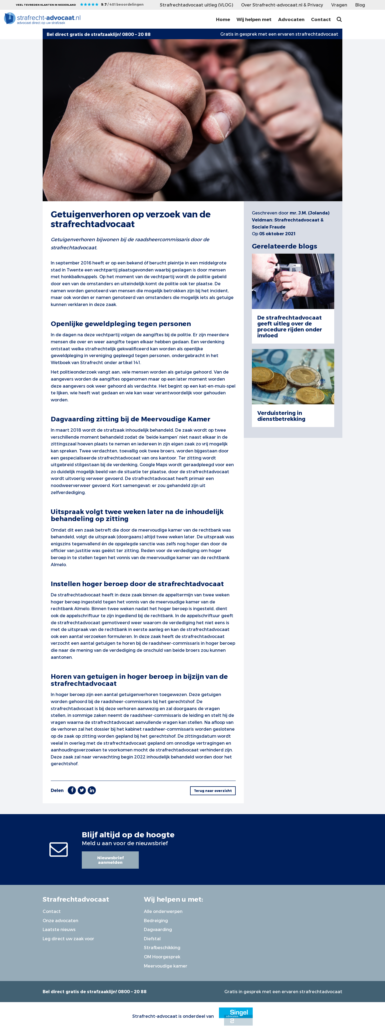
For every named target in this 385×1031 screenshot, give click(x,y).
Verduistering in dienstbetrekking (281, 415)
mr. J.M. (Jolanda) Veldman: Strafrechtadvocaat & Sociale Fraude (290, 219)
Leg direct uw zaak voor (68, 938)
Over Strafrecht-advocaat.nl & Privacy (282, 4)
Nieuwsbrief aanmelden (110, 860)
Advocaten (291, 19)
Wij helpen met (254, 19)
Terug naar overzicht (213, 790)
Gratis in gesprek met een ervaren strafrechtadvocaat (279, 33)
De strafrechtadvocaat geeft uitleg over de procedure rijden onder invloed (289, 326)
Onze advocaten (60, 920)
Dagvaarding (158, 929)
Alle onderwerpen (163, 911)
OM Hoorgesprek (162, 956)
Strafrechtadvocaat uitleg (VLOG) (196, 4)
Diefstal (152, 938)
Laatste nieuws (59, 929)
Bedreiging (156, 920)
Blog (360, 4)
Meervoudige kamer (165, 965)
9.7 (122, 4)
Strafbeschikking (162, 947)
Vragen (339, 4)
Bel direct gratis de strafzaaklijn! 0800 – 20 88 (95, 991)
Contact (321, 19)
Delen (57, 790)
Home (223, 19)
